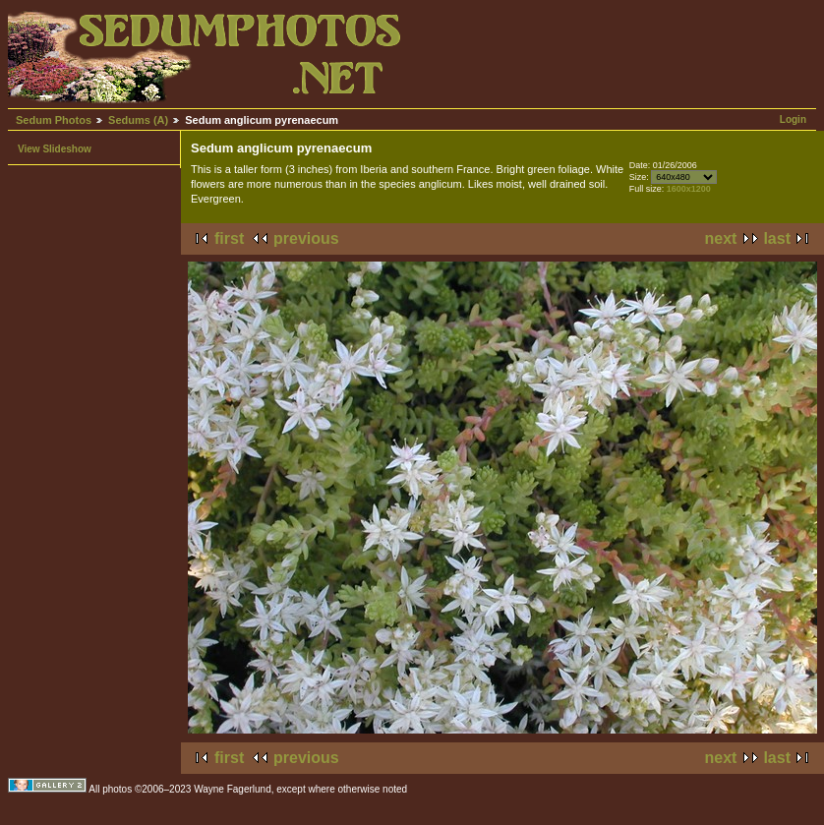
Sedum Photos (53, 120)
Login (793, 119)
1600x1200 (689, 189)
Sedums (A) (138, 120)
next (721, 238)
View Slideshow (54, 149)
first (229, 238)
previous (306, 238)
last (777, 238)
